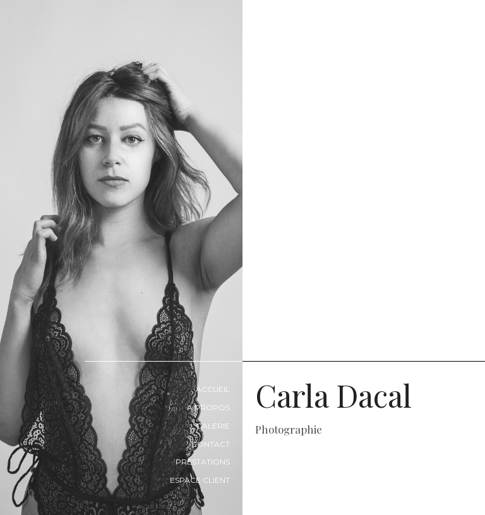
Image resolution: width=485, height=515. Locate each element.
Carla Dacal (370, 405)
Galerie (213, 425)
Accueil (213, 389)
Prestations (203, 461)
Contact (210, 444)
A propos (208, 407)
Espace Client (200, 480)
